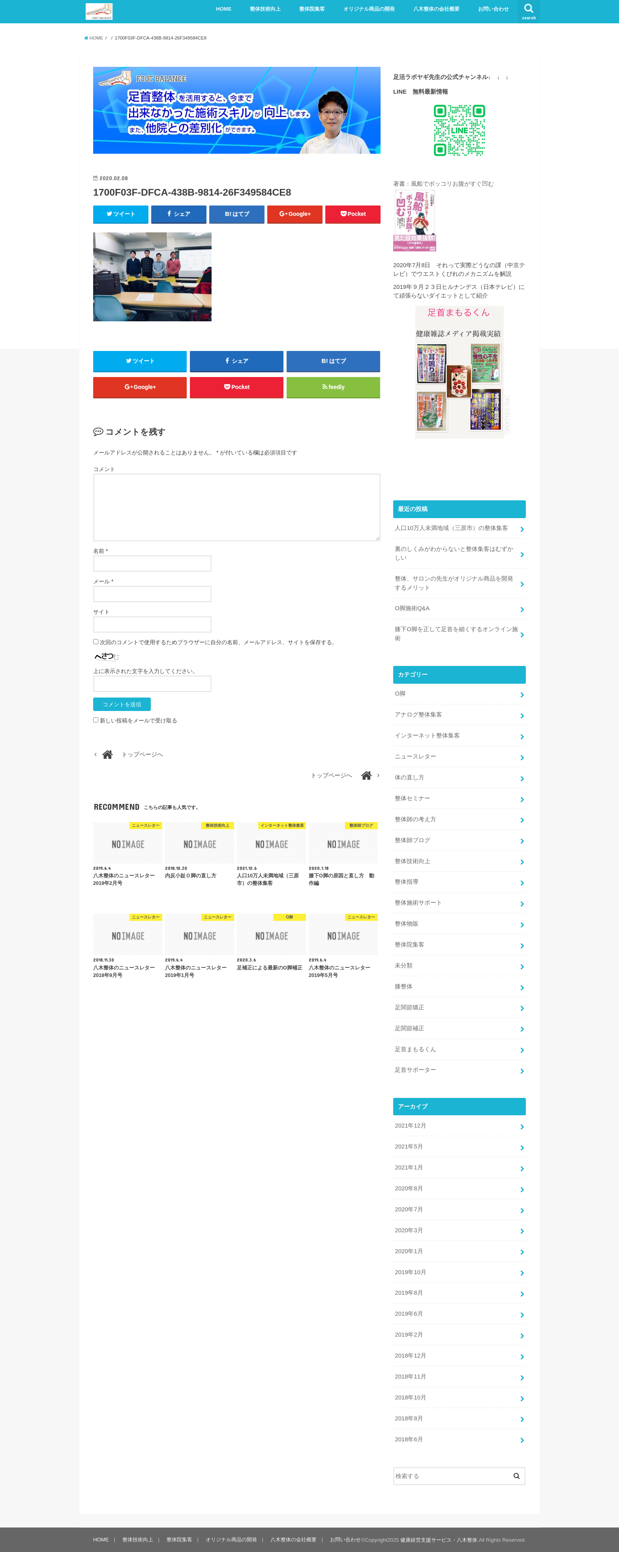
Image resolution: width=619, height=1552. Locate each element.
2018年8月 (409, 1418)
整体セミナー (412, 798)
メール (103, 581)
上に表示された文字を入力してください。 (145, 671)
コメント (104, 469)
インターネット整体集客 (427, 735)
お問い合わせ (493, 9)
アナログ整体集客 (418, 714)
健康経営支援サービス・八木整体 (438, 1540)
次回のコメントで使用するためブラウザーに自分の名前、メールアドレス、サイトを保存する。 (219, 642)
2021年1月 (409, 1167)
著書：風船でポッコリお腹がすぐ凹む (443, 184)
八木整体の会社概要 (436, 9)
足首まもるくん (415, 1049)
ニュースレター (415, 756)
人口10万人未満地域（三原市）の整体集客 (451, 528)
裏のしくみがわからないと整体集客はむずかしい (454, 553)
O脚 (400, 693)
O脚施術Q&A (412, 608)
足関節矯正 (409, 1007)
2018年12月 (410, 1355)
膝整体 (404, 986)
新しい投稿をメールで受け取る (138, 720)
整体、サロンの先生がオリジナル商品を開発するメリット (454, 582)
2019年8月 (409, 1293)
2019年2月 (409, 1334)
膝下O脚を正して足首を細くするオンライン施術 (456, 633)
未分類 (404, 965)
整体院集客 (312, 9)
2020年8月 (409, 1188)
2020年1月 (409, 1251)
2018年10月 (410, 1397)
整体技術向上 (265, 9)
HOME (223, 9)
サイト (101, 612)
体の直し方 (409, 777)
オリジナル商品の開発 (369, 9)
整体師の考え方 (415, 819)
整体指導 (406, 882)
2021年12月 (410, 1125)
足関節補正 (409, 1028)
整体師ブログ (412, 840)
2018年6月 (409, 1439)
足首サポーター (415, 1070)
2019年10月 (410, 1272)
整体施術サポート (418, 903)
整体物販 (406, 923)
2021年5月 (409, 1146)
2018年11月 (410, 1376)
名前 (100, 551)
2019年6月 (409, 1314)
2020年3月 (409, 1230)
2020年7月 (409, 1209)
